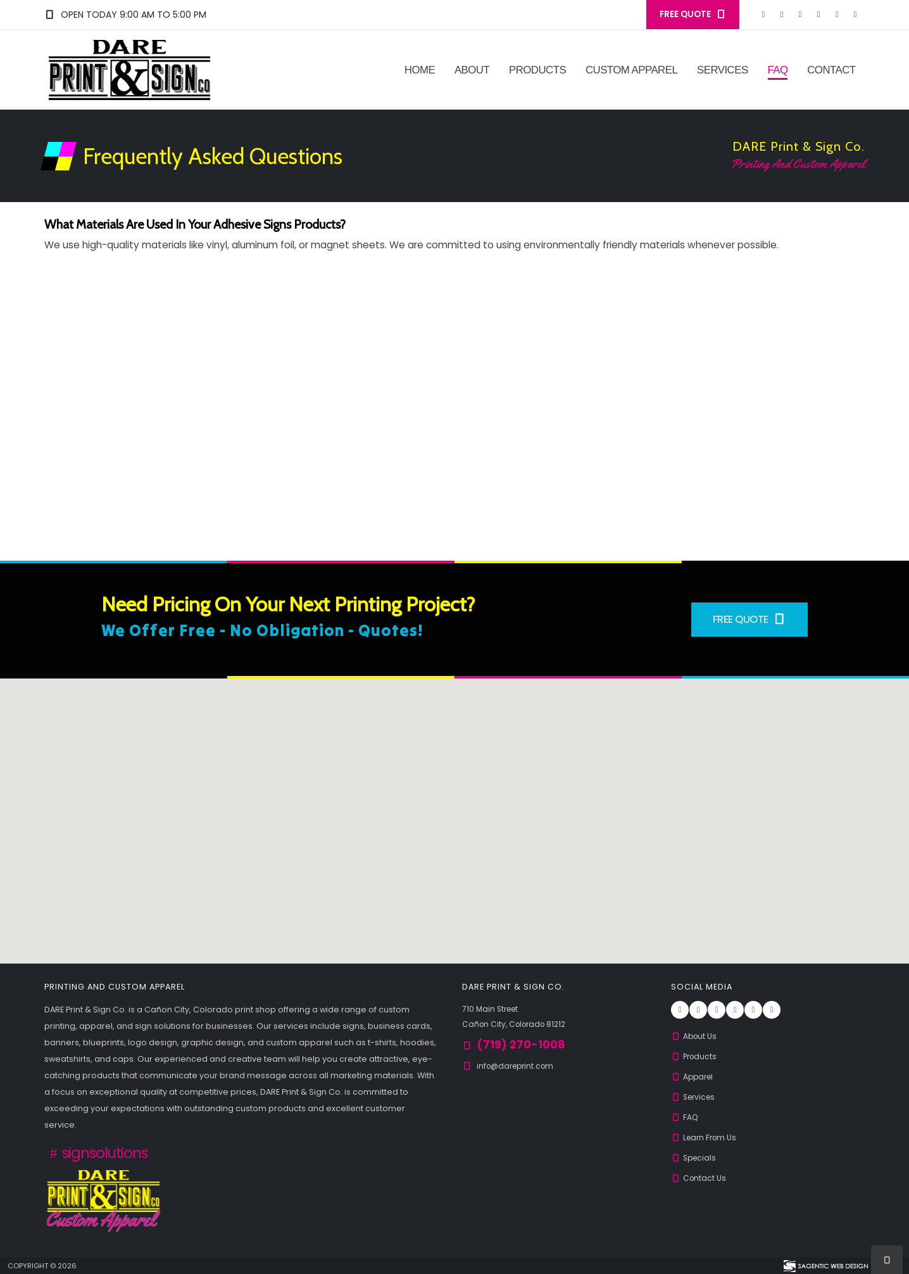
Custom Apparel (631, 70)
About (471, 70)
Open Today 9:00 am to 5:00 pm (125, 14)
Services (722, 70)
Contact (831, 70)
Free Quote (750, 619)
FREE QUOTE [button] (693, 14)
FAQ (777, 70)
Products (537, 70)
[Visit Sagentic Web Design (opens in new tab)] (825, 1266)
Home (419, 70)
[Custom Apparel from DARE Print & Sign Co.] (103, 1199)
